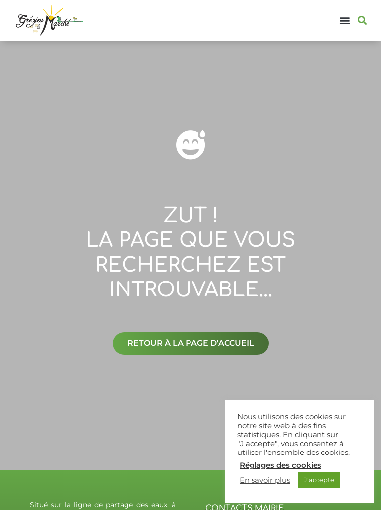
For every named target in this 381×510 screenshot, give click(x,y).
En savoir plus (265, 480)
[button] (345, 20)
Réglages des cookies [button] (280, 465)
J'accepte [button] (319, 480)
